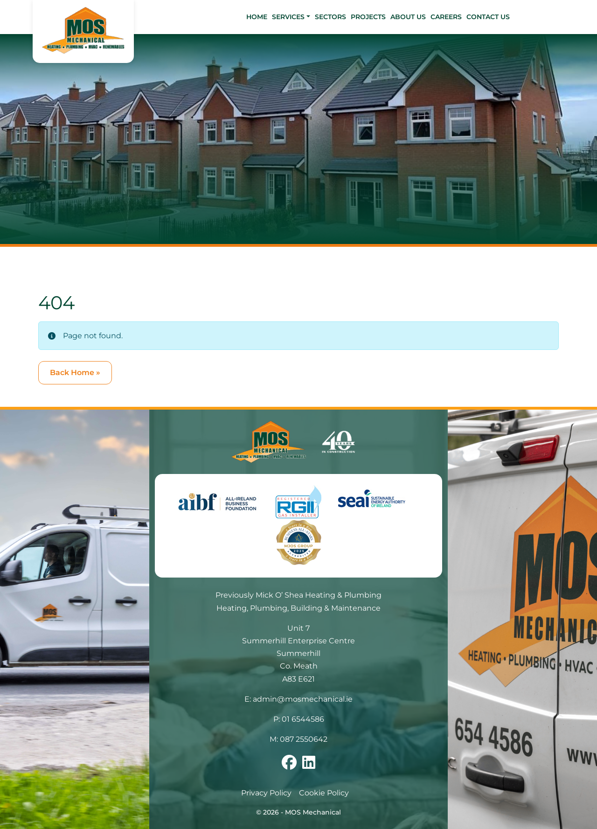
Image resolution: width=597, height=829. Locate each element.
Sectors (330, 17)
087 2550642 (303, 739)
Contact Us (488, 17)
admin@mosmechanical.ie (303, 699)
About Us (408, 17)
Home (256, 17)
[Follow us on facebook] (289, 765)
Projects (368, 17)
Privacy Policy (266, 792)
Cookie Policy (324, 792)
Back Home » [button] (75, 372)
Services (288, 17)
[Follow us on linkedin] (308, 765)
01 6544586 (303, 719)
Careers (446, 17)
